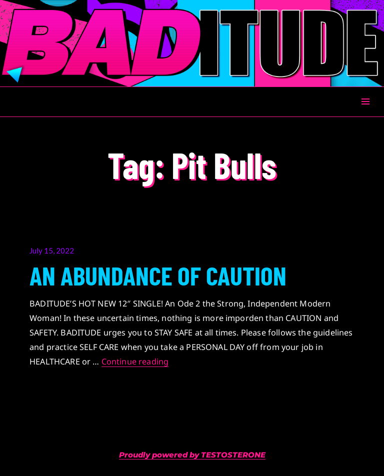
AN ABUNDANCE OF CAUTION (158, 275)
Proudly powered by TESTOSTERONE (192, 455)
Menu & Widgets (365, 113)
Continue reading (135, 361)
